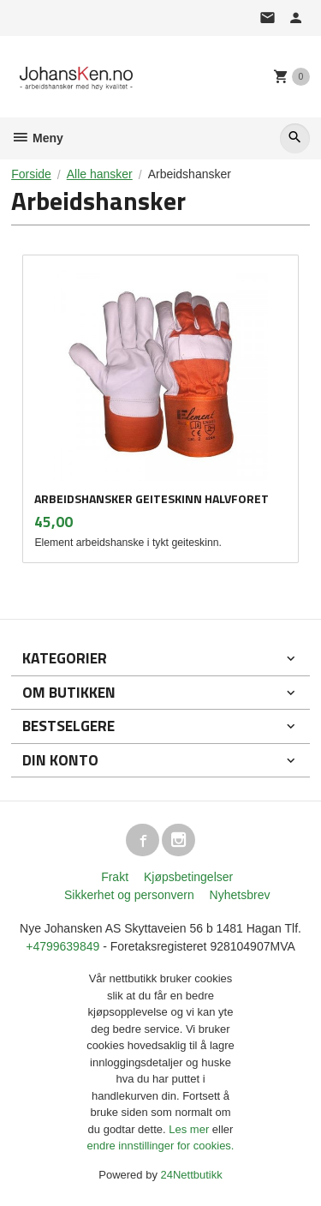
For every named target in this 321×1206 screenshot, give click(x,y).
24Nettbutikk (192, 1174)
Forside (31, 174)
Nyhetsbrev (240, 895)
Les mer (190, 1129)
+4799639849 (62, 946)
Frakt (114, 877)
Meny (37, 138)
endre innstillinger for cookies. (161, 1145)
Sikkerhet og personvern (129, 895)
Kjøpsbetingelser (188, 877)
